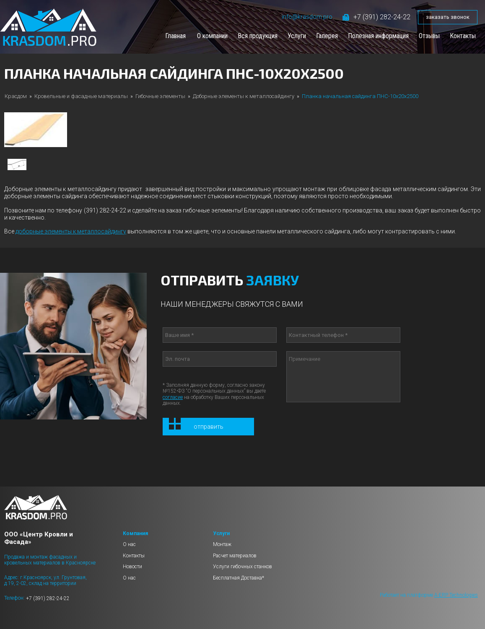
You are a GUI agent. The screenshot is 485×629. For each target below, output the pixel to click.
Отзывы (429, 36)
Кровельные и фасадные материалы (81, 96)
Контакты (463, 36)
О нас (129, 544)
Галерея (327, 36)
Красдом (16, 96)
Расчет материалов (235, 556)
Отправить (208, 426)
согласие (173, 397)
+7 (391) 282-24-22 (376, 17)
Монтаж (222, 544)
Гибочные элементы (160, 96)
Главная (175, 36)
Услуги (297, 36)
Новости (132, 566)
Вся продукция (258, 36)
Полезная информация (378, 36)
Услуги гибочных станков (242, 566)
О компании (212, 36)
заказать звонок (447, 17)
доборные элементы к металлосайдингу (71, 231)
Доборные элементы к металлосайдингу (243, 96)
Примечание (343, 376)
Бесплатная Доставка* (238, 578)
